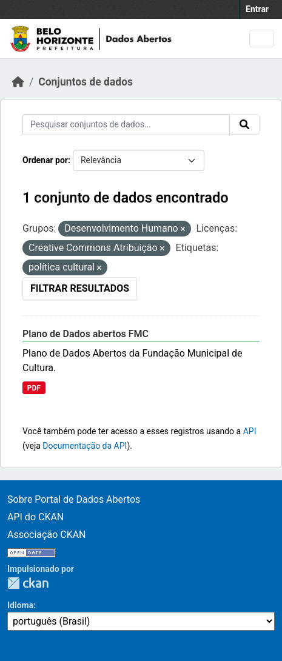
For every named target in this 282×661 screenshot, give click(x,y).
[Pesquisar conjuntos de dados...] (126, 124)
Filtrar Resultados (79, 288)
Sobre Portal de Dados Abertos (73, 499)
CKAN (28, 583)
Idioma (20, 605)
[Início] (18, 82)
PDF (34, 388)
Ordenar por (45, 160)
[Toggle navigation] (261, 38)
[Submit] (244, 124)
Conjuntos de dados (85, 82)
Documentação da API (84, 446)
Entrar (257, 9)
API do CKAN (35, 517)
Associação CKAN (46, 534)
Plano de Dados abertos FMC (85, 334)
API (250, 431)
